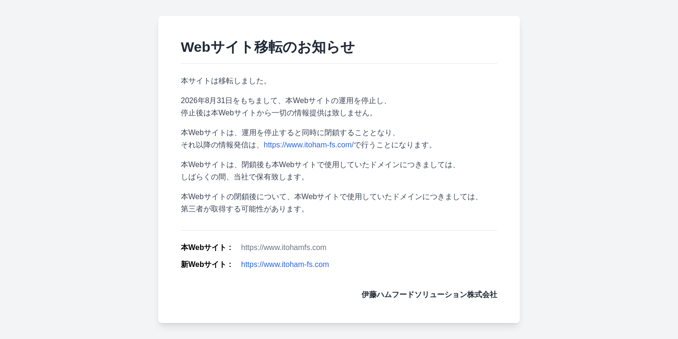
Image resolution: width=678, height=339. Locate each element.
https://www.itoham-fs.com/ (309, 145)
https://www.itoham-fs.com (285, 264)
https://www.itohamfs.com (283, 247)
